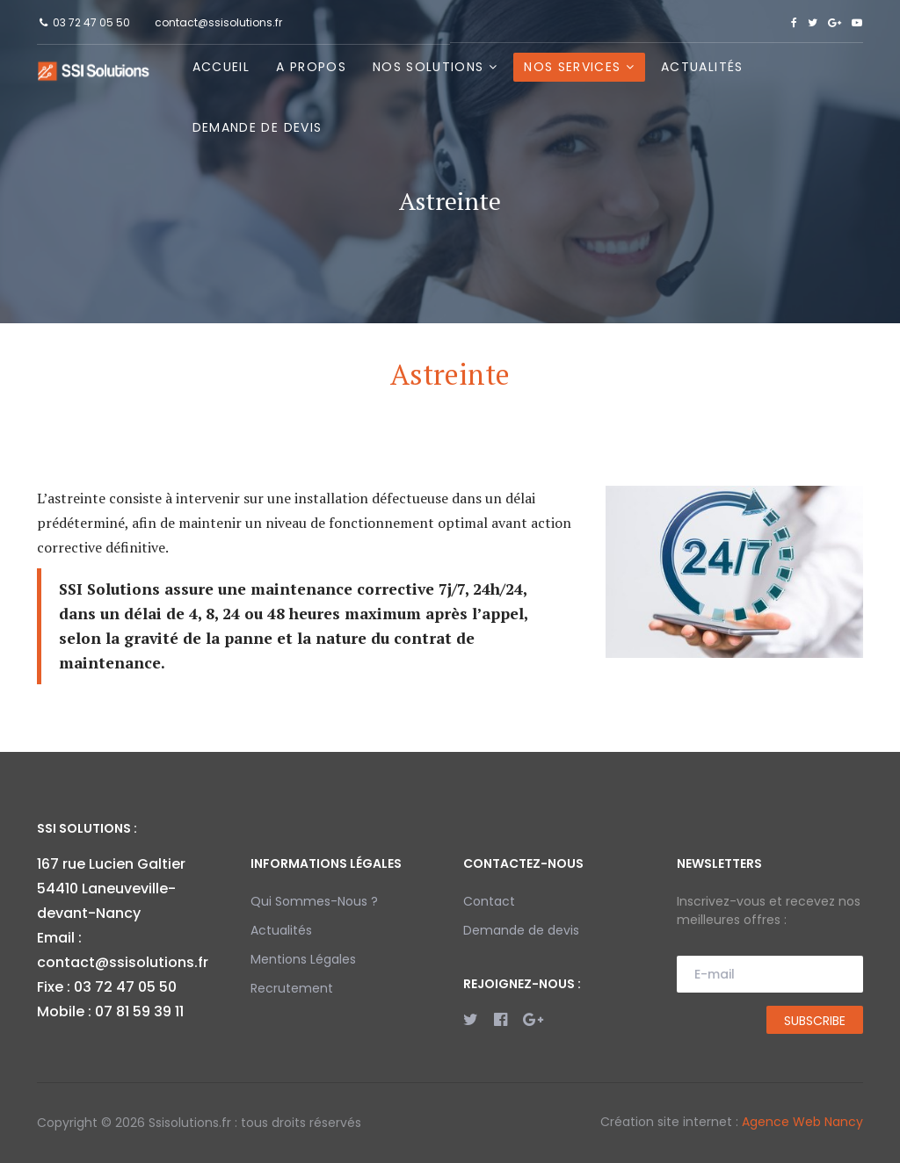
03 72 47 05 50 (91, 22)
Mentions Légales (303, 959)
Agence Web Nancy (802, 1121)
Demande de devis (257, 127)
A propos (311, 67)
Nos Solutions (428, 67)
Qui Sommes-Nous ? (314, 901)
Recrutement (291, 988)
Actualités (702, 67)
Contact (489, 901)
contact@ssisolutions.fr (218, 22)
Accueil (221, 67)
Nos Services (572, 67)
